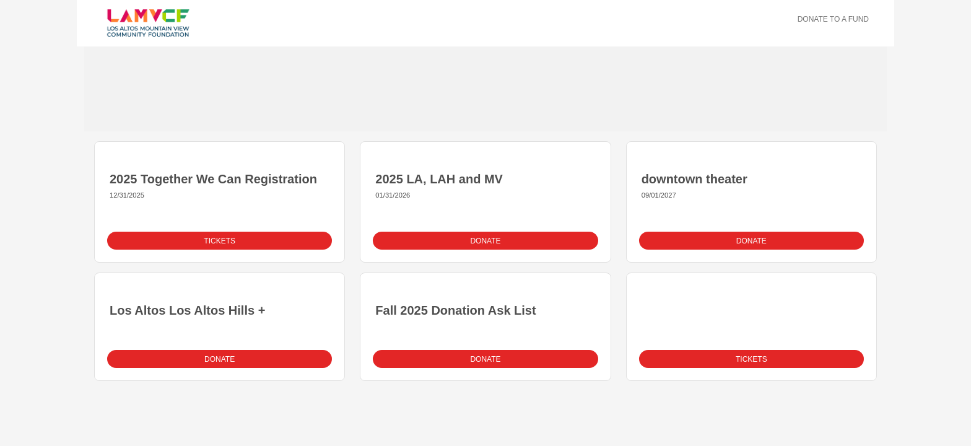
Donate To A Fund (833, 19)
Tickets (219, 241)
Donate (485, 241)
